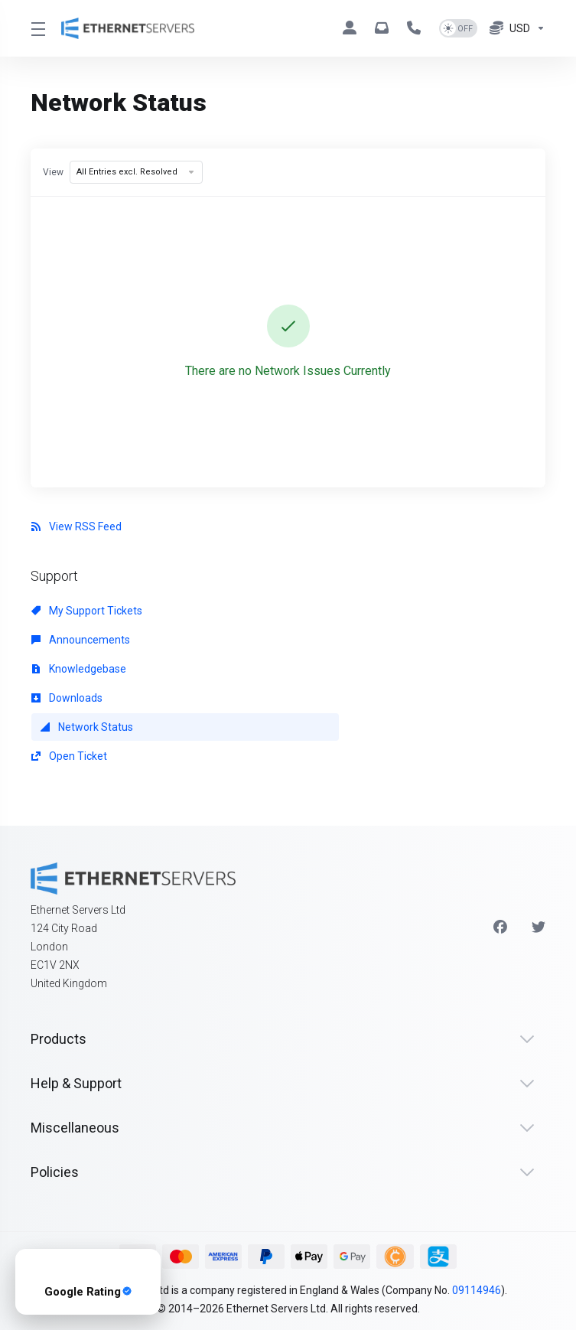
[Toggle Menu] (36, 28)
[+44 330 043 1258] (417, 28)
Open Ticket (69, 756)
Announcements (80, 640)
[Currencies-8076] (514, 28)
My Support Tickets (86, 611)
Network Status (87, 727)
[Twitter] (538, 927)
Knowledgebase (78, 669)
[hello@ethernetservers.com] (385, 28)
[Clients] (353, 28)
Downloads (67, 698)
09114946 (476, 1290)
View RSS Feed (76, 526)
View (53, 172)
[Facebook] (500, 927)
